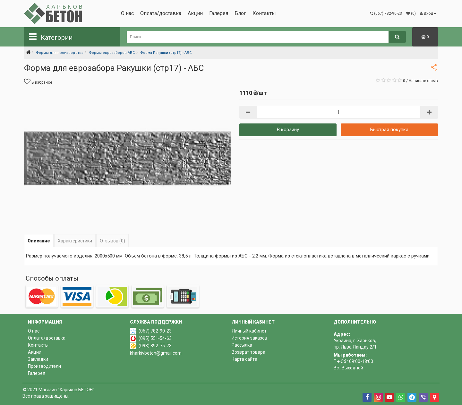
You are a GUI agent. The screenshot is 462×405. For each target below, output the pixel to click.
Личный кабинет (249, 330)
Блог (240, 13)
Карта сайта (244, 359)
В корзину (288, 129)
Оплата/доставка (160, 13)
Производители (44, 366)
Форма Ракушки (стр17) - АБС (166, 53)
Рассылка (242, 345)
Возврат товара (248, 352)
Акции (195, 13)
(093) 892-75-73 (155, 345)
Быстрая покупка (389, 129)
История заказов (249, 338)
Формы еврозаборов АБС (112, 53)
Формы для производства (59, 53)
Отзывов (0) (112, 240)
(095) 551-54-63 (155, 338)
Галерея (218, 13)
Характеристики (75, 240)
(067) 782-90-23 (155, 330)
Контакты (264, 13)
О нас (127, 13)
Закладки (38, 359)
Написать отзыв (423, 81)
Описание (39, 240)
